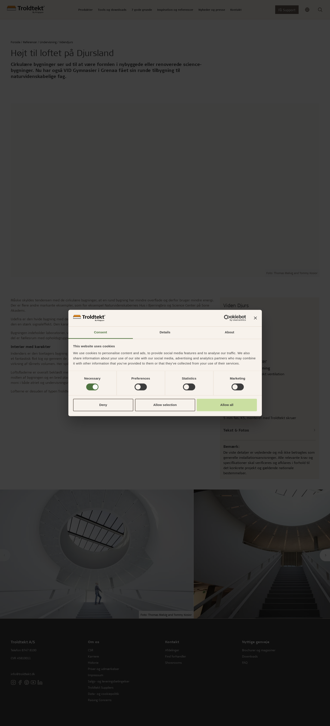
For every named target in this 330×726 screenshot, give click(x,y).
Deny (103, 405)
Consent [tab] (100, 332)
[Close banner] (255, 318)
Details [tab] (165, 332)
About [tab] (229, 332)
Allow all (226, 405)
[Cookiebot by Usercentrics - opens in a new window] (227, 318)
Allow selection (165, 405)
